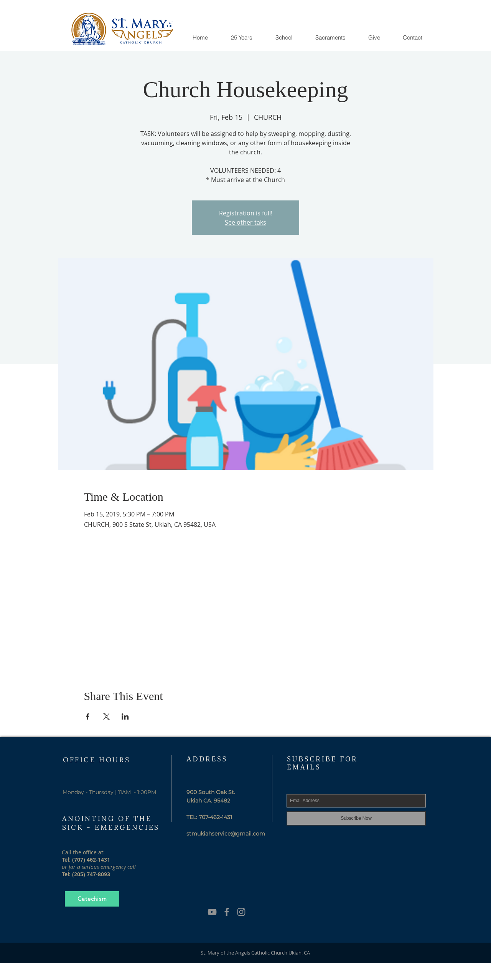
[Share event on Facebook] (87, 716)
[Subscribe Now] (356, 818)
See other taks (245, 222)
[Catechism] (92, 899)
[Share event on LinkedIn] (125, 716)
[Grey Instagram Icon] (241, 912)
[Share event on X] (106, 716)
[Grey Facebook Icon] (226, 912)
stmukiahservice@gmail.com (225, 833)
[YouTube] (212, 912)
